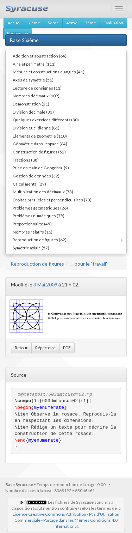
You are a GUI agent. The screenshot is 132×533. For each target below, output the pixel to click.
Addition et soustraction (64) (40, 55)
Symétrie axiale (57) (31, 247)
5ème (53, 22)
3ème (90, 22)
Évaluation (113, 22)
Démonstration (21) (31, 103)
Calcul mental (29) (29, 183)
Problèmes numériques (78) (38, 215)
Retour (21, 347)
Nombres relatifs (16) (32, 231)
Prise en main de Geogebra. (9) (41, 167)
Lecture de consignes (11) (37, 87)
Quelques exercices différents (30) (46, 119)
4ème (71, 22)
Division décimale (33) (33, 111)
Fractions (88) (26, 159)
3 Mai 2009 (45, 284)
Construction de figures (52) (39, 151)
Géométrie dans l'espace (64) (40, 143)
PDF (67, 347)
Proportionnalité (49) (32, 223)
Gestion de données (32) (36, 175)
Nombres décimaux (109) (36, 95)
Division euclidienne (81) (36, 127)
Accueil (14, 22)
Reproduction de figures (37, 264)
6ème (34, 22)
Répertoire (45, 347)
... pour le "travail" (89, 264)
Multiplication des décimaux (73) (43, 191)
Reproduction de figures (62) (40, 239)
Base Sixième (24, 40)
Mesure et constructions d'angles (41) (48, 71)
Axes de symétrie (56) (33, 79)
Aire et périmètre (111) (34, 63)
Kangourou (17, 33)
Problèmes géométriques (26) (40, 207)
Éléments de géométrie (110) (40, 135)
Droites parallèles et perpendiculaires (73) (52, 199)
